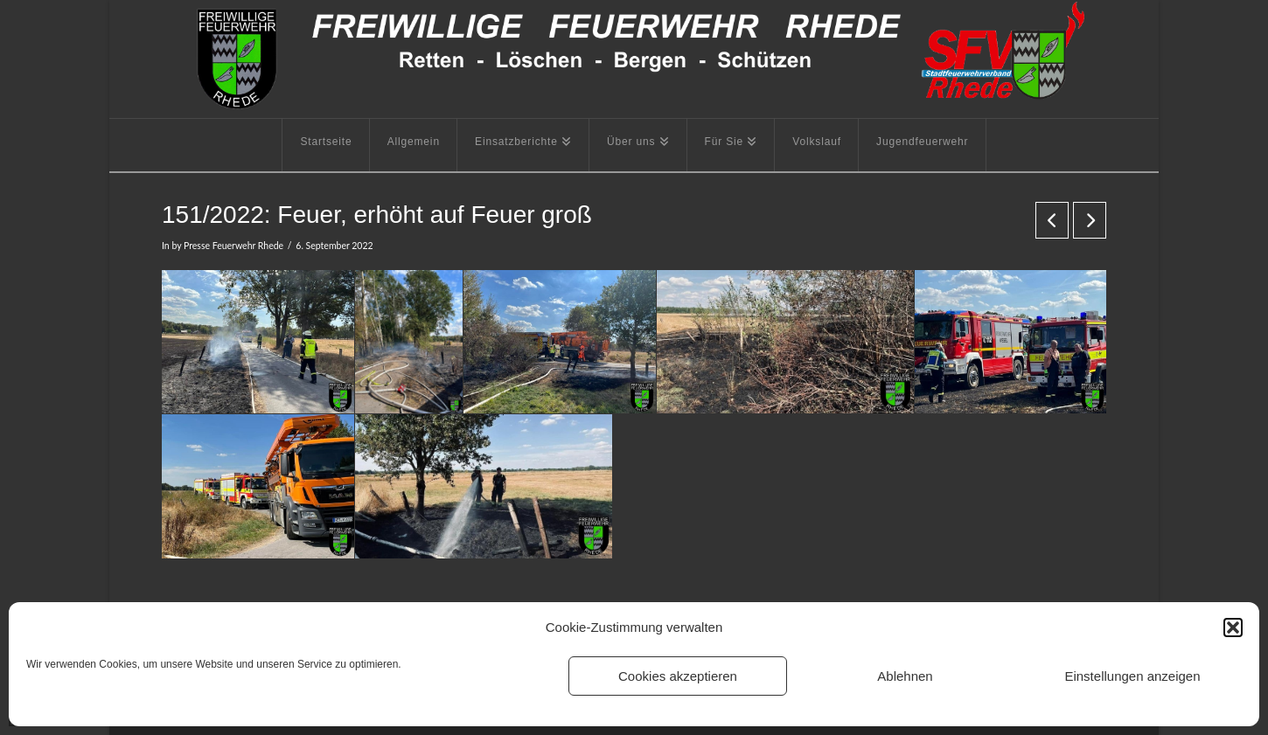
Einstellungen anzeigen (1132, 676)
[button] (1233, 627)
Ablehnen (904, 676)
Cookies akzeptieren (677, 676)
